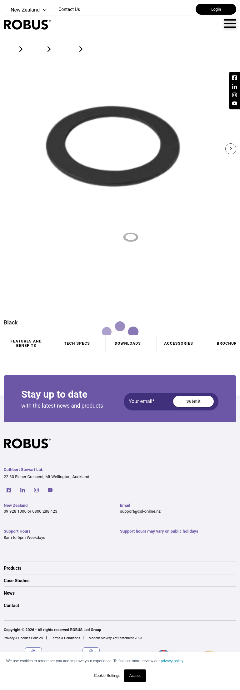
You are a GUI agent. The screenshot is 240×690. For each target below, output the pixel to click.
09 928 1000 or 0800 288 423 (30, 511)
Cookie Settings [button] (107, 675)
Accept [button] (135, 675)
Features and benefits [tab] (26, 343)
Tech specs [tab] (77, 343)
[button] (26, 10)
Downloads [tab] (128, 343)
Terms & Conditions (65, 638)
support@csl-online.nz (140, 511)
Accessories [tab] (178, 343)
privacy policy (172, 661)
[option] (120, 568)
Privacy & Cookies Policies (23, 638)
